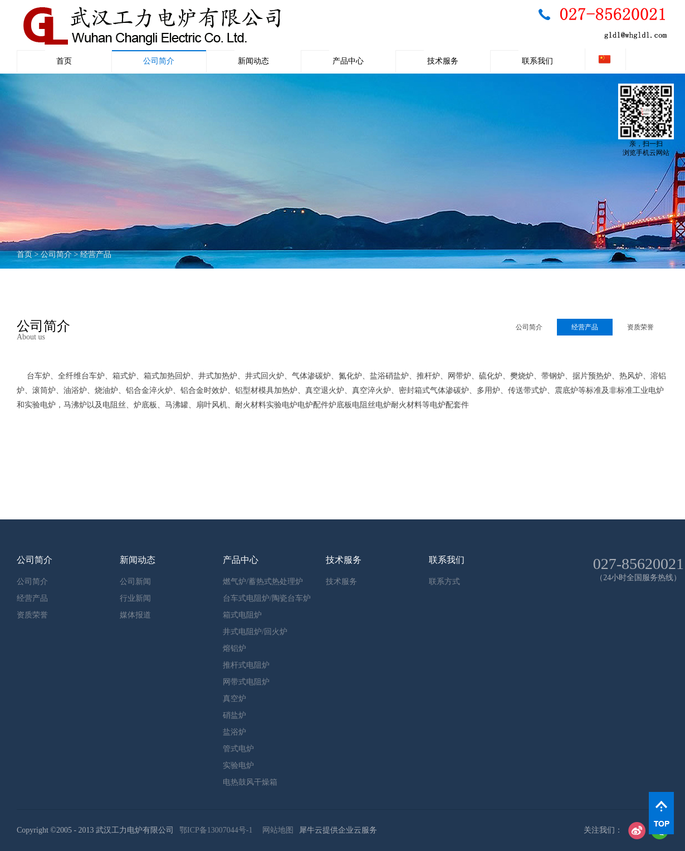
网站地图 (275, 830)
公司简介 (56, 254)
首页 (64, 61)
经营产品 (95, 254)
